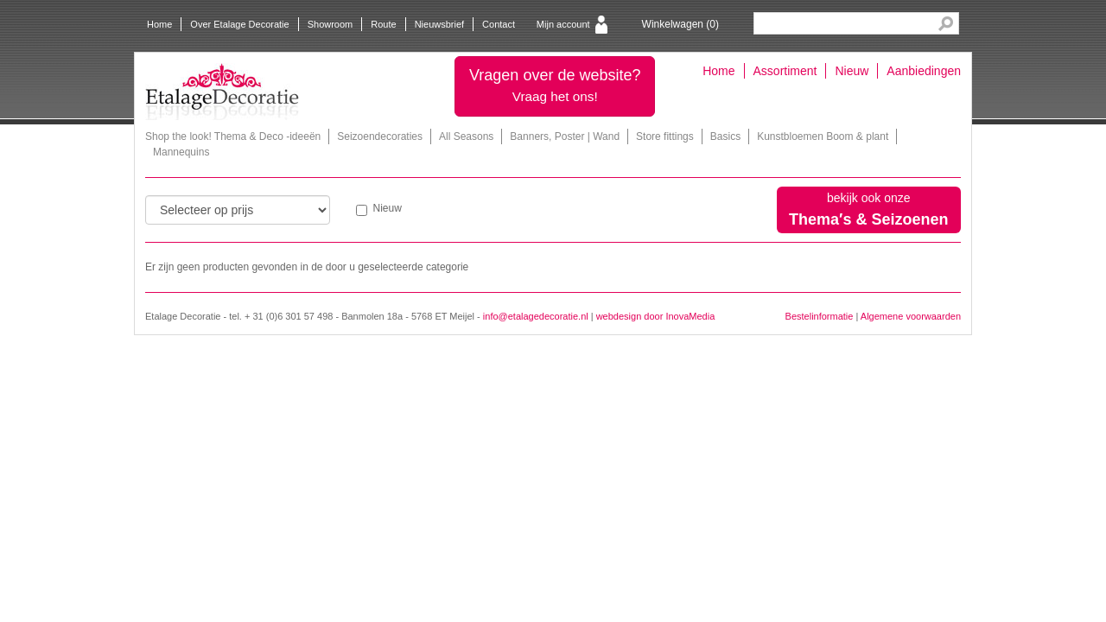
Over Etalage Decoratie (239, 24)
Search (945, 23)
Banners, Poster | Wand (565, 136)
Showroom (330, 24)
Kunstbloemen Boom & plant (822, 136)
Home (159, 24)
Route (383, 24)
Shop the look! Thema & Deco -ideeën (233, 136)
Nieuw (851, 71)
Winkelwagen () (680, 24)
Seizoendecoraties (380, 136)
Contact (498, 24)
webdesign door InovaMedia (655, 316)
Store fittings (665, 136)
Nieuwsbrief (439, 24)
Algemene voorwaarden (911, 316)
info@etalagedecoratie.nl (535, 316)
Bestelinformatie (819, 316)
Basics (725, 136)
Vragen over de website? (554, 85)
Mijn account (563, 24)
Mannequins (181, 152)
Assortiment (785, 71)
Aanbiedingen (924, 71)
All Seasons (466, 136)
